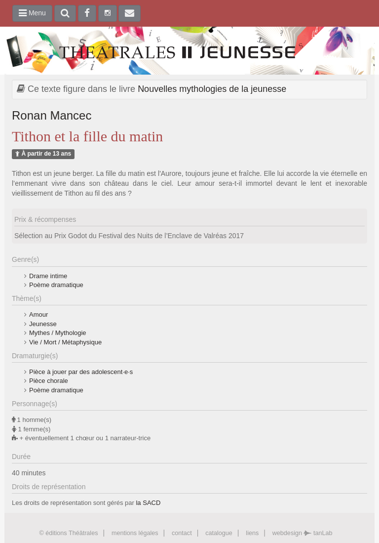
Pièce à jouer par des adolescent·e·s (81, 372)
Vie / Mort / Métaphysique (65, 342)
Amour (38, 314)
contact (182, 533)
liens (252, 533)
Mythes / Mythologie (57, 332)
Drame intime (48, 276)
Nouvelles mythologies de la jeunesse (212, 89)
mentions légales (135, 533)
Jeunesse (43, 324)
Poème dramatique (56, 285)
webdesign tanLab (302, 533)
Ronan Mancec (51, 115)
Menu (32, 13)
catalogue (218, 533)
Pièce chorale (48, 380)
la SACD (148, 502)
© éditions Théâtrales (68, 533)
